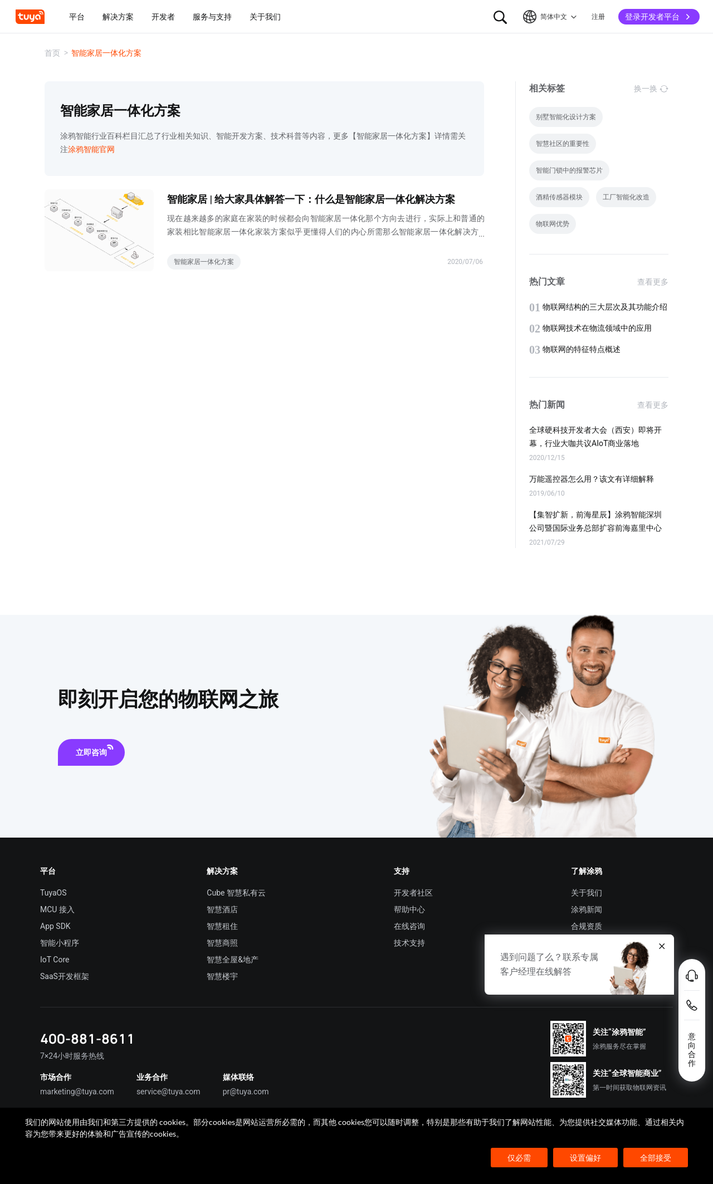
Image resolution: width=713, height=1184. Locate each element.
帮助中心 (409, 909)
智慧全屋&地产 (232, 959)
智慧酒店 (222, 909)
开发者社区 (413, 892)
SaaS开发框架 (64, 976)
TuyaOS (53, 892)
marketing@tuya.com (77, 1091)
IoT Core (54, 959)
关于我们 (586, 892)
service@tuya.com (168, 1091)
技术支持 (409, 942)
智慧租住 (222, 926)
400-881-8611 (87, 1038)
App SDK (55, 926)
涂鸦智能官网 (91, 149)
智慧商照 (222, 942)
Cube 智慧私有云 (236, 892)
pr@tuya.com (246, 1091)
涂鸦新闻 (586, 909)
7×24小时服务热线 (72, 1055)
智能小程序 (59, 942)
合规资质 (586, 926)
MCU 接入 (57, 909)
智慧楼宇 (222, 976)
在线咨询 (409, 926)
